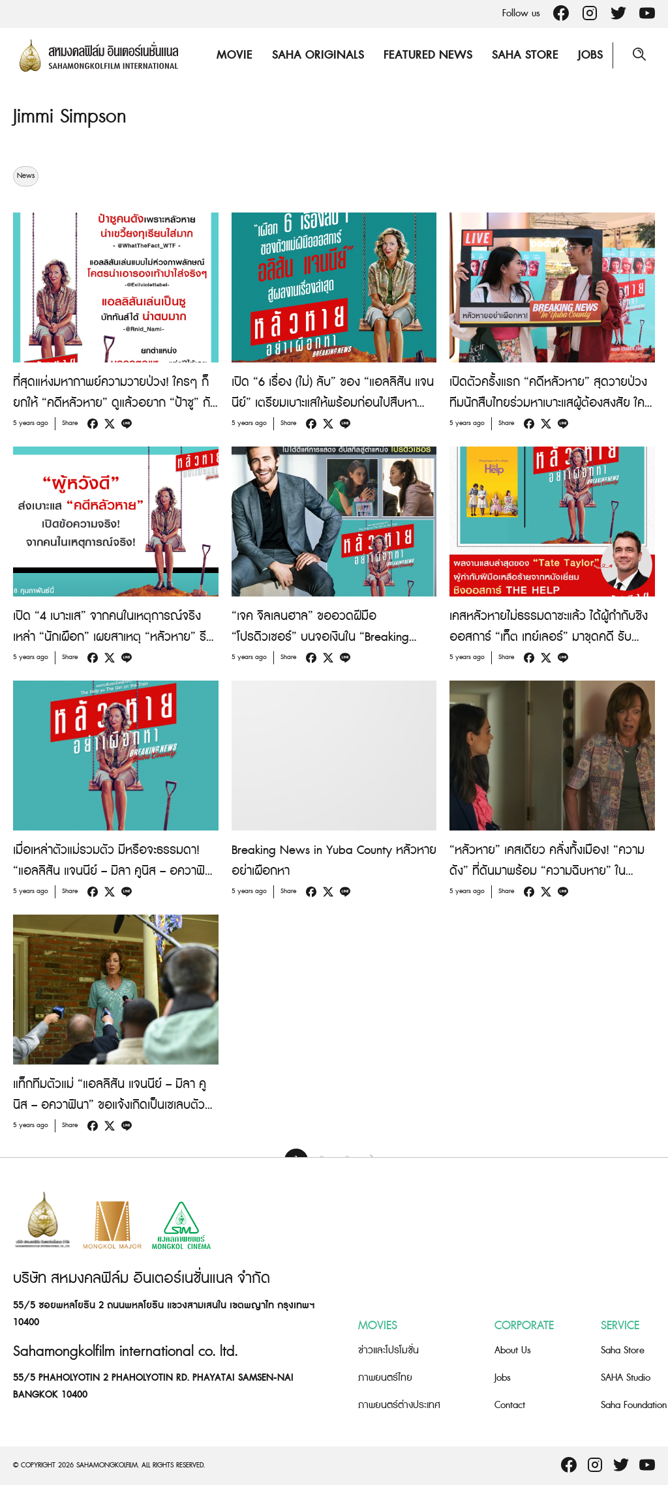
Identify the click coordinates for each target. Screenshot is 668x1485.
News (26, 176)
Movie (234, 55)
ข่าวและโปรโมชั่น (388, 1350)
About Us (512, 1350)
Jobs (590, 55)
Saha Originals (318, 55)
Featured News (428, 55)
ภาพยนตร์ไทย (385, 1377)
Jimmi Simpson (70, 116)
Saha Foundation (634, 1405)
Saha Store (525, 55)
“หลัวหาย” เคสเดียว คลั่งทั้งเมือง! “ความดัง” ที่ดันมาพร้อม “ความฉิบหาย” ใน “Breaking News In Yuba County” (547, 871)
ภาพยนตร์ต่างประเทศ (399, 1405)
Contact (509, 1405)
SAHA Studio (625, 1377)
